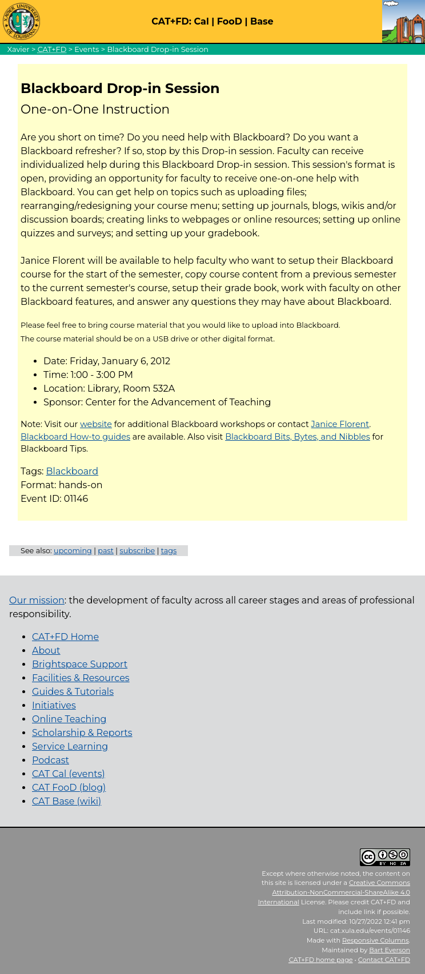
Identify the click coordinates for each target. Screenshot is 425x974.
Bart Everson (389, 950)
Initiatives (54, 705)
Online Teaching (69, 719)
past (106, 550)
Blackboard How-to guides (75, 437)
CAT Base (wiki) (66, 801)
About (46, 650)
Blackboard (72, 471)
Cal (201, 21)
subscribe (137, 550)
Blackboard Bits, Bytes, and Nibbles (297, 437)
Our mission (37, 600)
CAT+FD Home (65, 636)
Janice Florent (340, 424)
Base (262, 21)
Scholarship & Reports (82, 732)
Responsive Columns (375, 940)
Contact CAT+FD (384, 960)
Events (86, 49)
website (96, 424)
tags (169, 550)
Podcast (50, 760)
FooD (229, 21)
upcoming (73, 550)
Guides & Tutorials (73, 691)
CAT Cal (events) (68, 773)
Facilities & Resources (81, 678)
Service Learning (70, 746)
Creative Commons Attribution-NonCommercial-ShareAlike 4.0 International (334, 892)
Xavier (18, 49)
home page (321, 960)
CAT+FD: (171, 21)
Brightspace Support (79, 664)
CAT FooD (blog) (69, 787)
